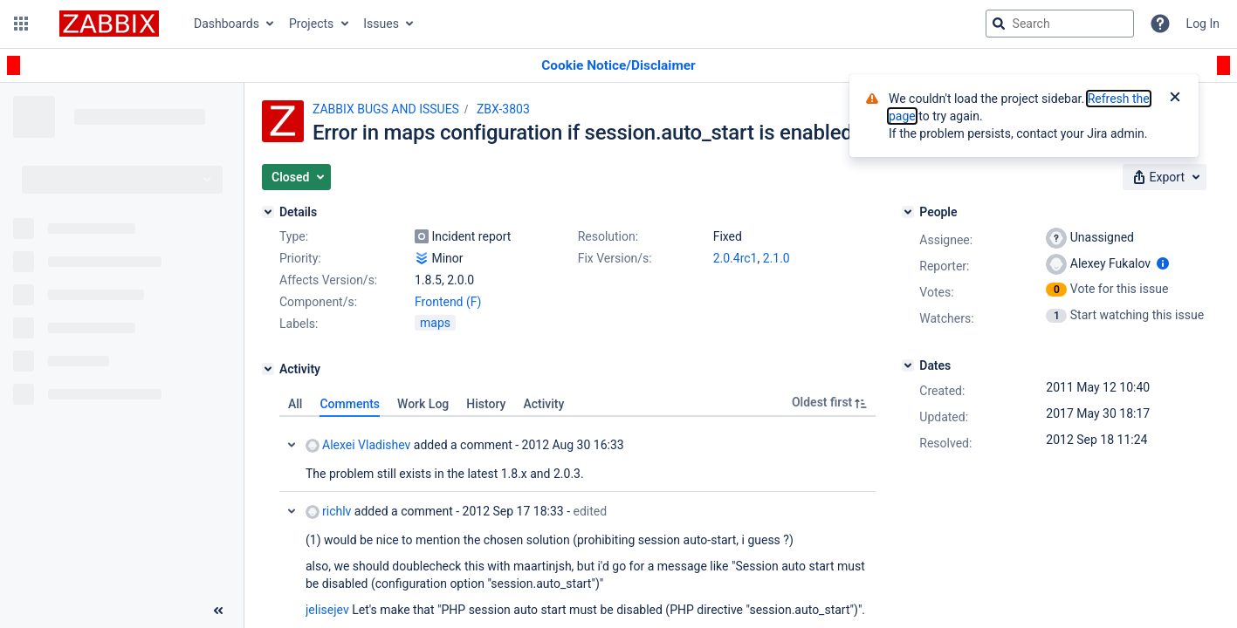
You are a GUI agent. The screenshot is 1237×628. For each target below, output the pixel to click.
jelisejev (327, 610)
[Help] (1160, 24)
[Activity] (268, 369)
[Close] (1175, 98)
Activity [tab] (543, 404)
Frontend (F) (448, 302)
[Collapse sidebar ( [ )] (218, 610)
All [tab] (295, 404)
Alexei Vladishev (358, 445)
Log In (1203, 24)
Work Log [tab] (423, 404)
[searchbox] (1060, 24)
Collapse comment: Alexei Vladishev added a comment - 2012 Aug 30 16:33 (292, 445)
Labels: (298, 324)
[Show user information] (1163, 263)
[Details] (268, 212)
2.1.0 (776, 258)
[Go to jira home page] (109, 23)
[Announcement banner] (618, 66)
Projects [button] (311, 24)
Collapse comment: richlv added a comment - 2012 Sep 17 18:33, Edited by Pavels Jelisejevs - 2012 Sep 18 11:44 (292, 511)
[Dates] (908, 365)
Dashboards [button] (226, 24)
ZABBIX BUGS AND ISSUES (386, 109)
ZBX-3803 (503, 109)
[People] (908, 212)
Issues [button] (381, 24)
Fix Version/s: (615, 258)
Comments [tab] (350, 404)
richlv (328, 511)
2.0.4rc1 (735, 258)
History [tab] (485, 404)
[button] (21, 23)
